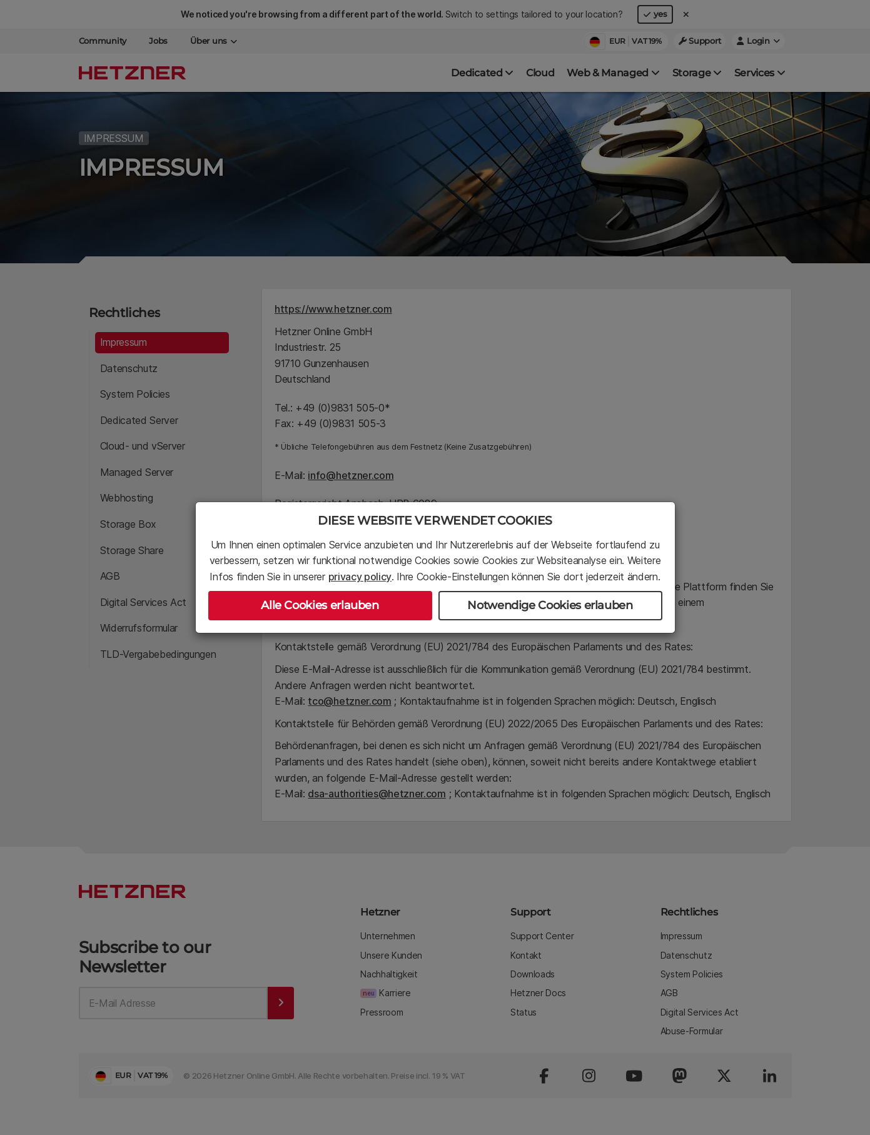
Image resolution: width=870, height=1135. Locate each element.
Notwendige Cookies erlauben (549, 605)
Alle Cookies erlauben (319, 605)
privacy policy (360, 576)
